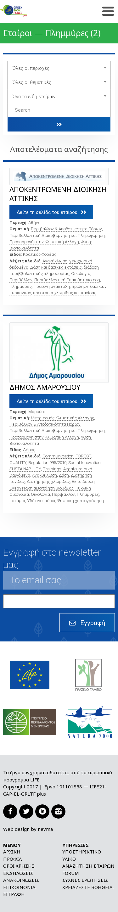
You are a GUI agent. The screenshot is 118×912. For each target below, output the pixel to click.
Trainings (52, 468)
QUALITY (17, 462)
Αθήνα (34, 222)
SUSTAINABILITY (25, 468)
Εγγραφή (14, 894)
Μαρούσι (36, 411)
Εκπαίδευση (83, 481)
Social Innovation (84, 462)
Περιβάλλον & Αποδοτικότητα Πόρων (66, 228)
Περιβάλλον (20, 279)
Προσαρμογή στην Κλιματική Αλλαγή (44, 241)
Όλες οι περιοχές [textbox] (31, 68)
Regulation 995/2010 (47, 462)
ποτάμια (17, 500)
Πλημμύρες (20, 286)
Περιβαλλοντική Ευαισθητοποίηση (67, 279)
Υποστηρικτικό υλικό (81, 855)
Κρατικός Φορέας (39, 254)
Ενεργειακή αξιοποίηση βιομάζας (41, 487)
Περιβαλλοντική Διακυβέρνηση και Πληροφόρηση (57, 235)
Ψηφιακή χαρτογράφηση (80, 500)
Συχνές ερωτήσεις (85, 880)
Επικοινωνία (19, 887)
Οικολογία (80, 273)
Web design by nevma (28, 829)
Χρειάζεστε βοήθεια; (88, 887)
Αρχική (11, 851)
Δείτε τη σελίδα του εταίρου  (51, 212)
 (59, 124)
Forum (70, 873)
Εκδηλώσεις (18, 873)
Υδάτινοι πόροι (41, 500)
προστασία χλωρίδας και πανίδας (64, 292)
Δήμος (29, 449)
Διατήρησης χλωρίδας (48, 481)
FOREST (83, 455)
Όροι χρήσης (19, 866)
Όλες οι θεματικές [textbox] (32, 82)
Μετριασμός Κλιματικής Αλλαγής (62, 417)
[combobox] (59, 68)
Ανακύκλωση (54, 260)
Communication (58, 455)
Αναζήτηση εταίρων (88, 866)
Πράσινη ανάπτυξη (52, 286)
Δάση (64, 475)
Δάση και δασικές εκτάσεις (56, 267)
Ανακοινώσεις (21, 880)
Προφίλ (12, 859)
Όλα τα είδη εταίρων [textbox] (34, 96)
